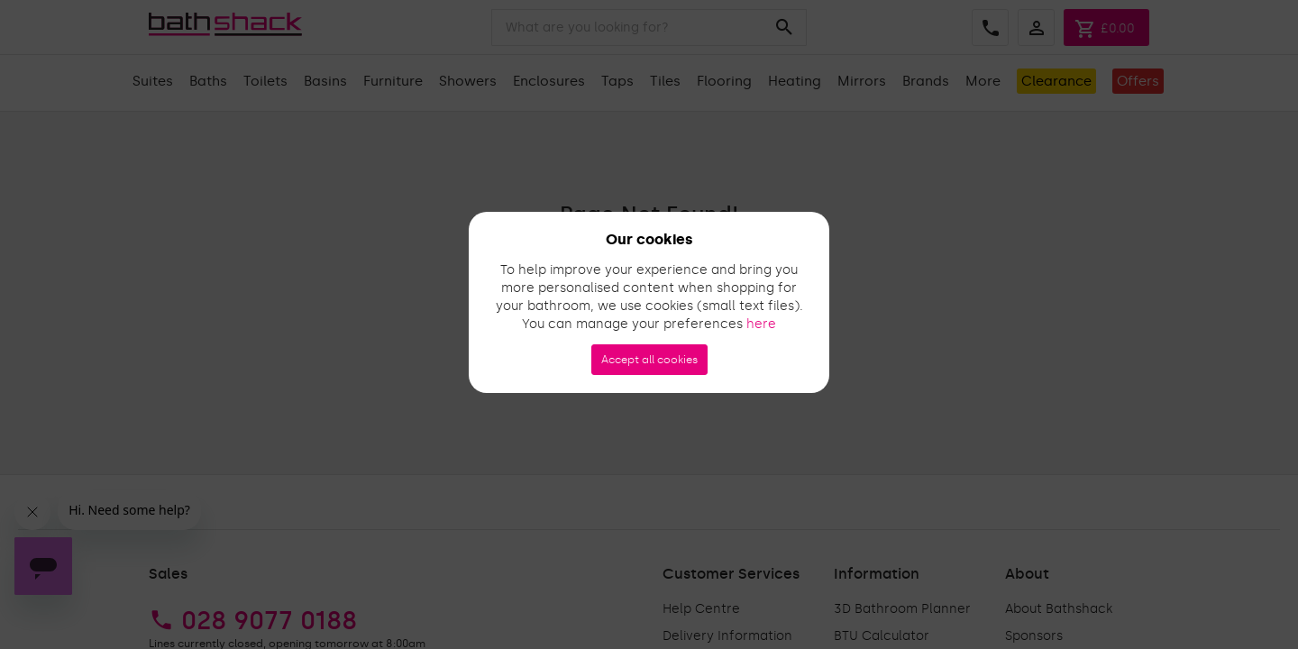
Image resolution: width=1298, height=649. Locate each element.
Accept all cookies (649, 359)
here (761, 324)
